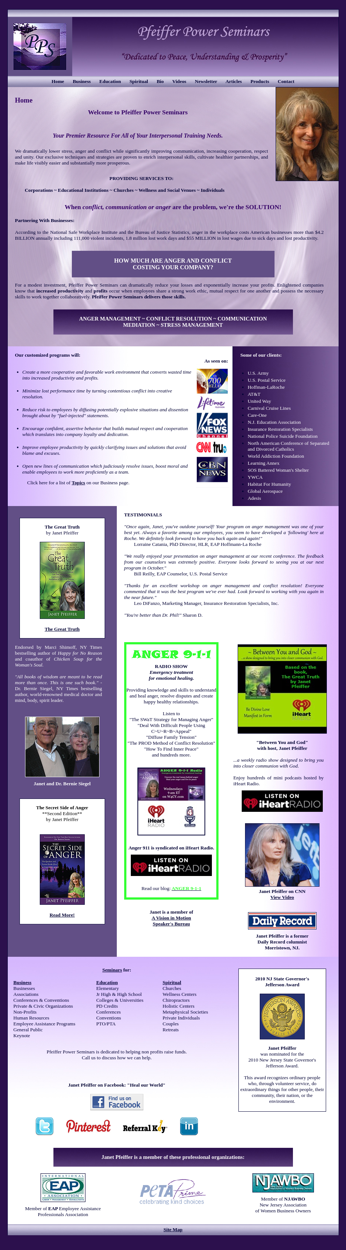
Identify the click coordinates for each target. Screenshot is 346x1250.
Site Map (173, 1229)
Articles (234, 81)
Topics (78, 482)
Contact (286, 81)
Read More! (62, 915)
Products (260, 81)
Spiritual (138, 81)
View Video (282, 897)
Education (110, 81)
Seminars (112, 970)
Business (82, 81)
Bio (160, 81)
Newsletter (206, 81)
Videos (179, 81)
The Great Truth (62, 629)
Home (58, 81)
